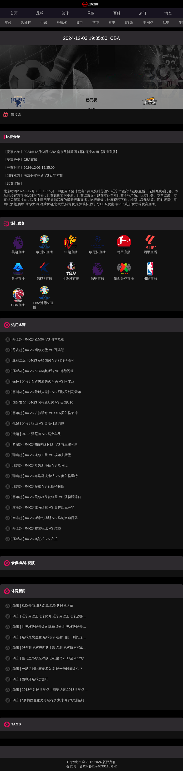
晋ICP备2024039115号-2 (98, 766)
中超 (44, 23)
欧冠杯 (62, 23)
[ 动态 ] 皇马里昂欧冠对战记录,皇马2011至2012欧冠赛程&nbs (53, 658)
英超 (8, 23)
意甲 (112, 23)
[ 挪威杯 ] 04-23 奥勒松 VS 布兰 (31, 539)
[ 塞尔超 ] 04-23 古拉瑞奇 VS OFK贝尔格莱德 (41, 413)
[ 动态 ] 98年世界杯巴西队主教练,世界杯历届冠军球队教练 (51, 648)
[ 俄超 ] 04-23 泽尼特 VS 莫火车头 (33, 434)
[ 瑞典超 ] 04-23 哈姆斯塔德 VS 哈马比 (36, 465)
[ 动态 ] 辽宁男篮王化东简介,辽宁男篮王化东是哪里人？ (49, 616)
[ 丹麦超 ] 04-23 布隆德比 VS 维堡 (33, 528)
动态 (168, 13)
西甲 (95, 23)
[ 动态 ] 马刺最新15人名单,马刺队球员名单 (39, 606)
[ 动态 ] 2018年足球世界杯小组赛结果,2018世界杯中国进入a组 (54, 690)
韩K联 (129, 23)
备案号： (73, 766)
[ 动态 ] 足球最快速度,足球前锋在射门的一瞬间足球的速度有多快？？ (59, 637)
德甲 (79, 23)
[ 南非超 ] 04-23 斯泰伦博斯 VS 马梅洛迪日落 (41, 518)
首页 (14, 13)
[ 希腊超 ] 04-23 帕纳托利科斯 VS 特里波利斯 (41, 444)
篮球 (65, 13)
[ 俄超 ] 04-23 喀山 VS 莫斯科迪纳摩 (34, 423)
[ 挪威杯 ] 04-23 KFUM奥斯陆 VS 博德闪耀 (39, 371)
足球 (39, 13)
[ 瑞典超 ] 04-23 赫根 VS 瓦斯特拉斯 (34, 486)
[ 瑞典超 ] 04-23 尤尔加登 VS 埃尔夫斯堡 (38, 455)
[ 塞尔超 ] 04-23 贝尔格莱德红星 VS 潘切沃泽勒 (43, 497)
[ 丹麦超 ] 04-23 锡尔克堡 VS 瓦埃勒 (34, 350)
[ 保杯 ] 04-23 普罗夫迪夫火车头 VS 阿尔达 (39, 381)
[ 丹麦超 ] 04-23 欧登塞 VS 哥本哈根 (34, 339)
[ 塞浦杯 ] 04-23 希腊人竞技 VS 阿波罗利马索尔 (43, 392)
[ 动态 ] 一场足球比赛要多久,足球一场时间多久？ (44, 669)
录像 (91, 13)
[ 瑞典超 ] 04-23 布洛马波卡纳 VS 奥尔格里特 (41, 476)
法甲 (166, 23)
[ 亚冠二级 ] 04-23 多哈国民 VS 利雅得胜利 (39, 360)
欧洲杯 (26, 23)
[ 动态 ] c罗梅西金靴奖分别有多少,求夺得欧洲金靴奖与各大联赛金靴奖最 (61, 700)
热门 (142, 13)
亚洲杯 (148, 23)
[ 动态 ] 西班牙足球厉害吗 (26, 679)
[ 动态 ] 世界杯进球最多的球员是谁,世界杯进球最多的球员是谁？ (55, 627)
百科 (116, 13)
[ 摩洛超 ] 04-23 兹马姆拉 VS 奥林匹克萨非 (39, 507)
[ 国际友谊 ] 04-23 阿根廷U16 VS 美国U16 (39, 402)
